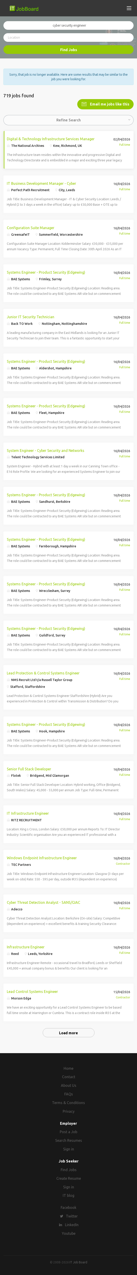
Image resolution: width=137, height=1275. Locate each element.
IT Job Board (78, 1262)
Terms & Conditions (68, 1103)
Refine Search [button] (68, 120)
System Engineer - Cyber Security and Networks (45, 450)
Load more (68, 1033)
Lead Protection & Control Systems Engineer (43, 673)
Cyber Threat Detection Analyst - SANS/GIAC (43, 902)
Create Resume (68, 1178)
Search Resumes (68, 1140)
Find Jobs (68, 50)
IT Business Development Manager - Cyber (41, 183)
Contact (68, 1077)
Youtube (68, 1233)
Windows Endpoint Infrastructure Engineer (42, 858)
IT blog (68, 1195)
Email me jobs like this (109, 104)
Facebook (68, 1207)
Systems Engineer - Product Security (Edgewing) (46, 272)
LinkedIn (72, 1225)
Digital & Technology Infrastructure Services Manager (51, 139)
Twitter (72, 1216)
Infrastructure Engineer (26, 947)
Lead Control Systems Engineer (32, 991)
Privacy (69, 1111)
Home (68, 1068)
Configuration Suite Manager (30, 228)
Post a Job (68, 1132)
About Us (68, 1085)
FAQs (68, 1094)
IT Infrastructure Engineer (28, 813)
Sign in (68, 1149)
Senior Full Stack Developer (29, 769)
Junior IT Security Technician (30, 317)
